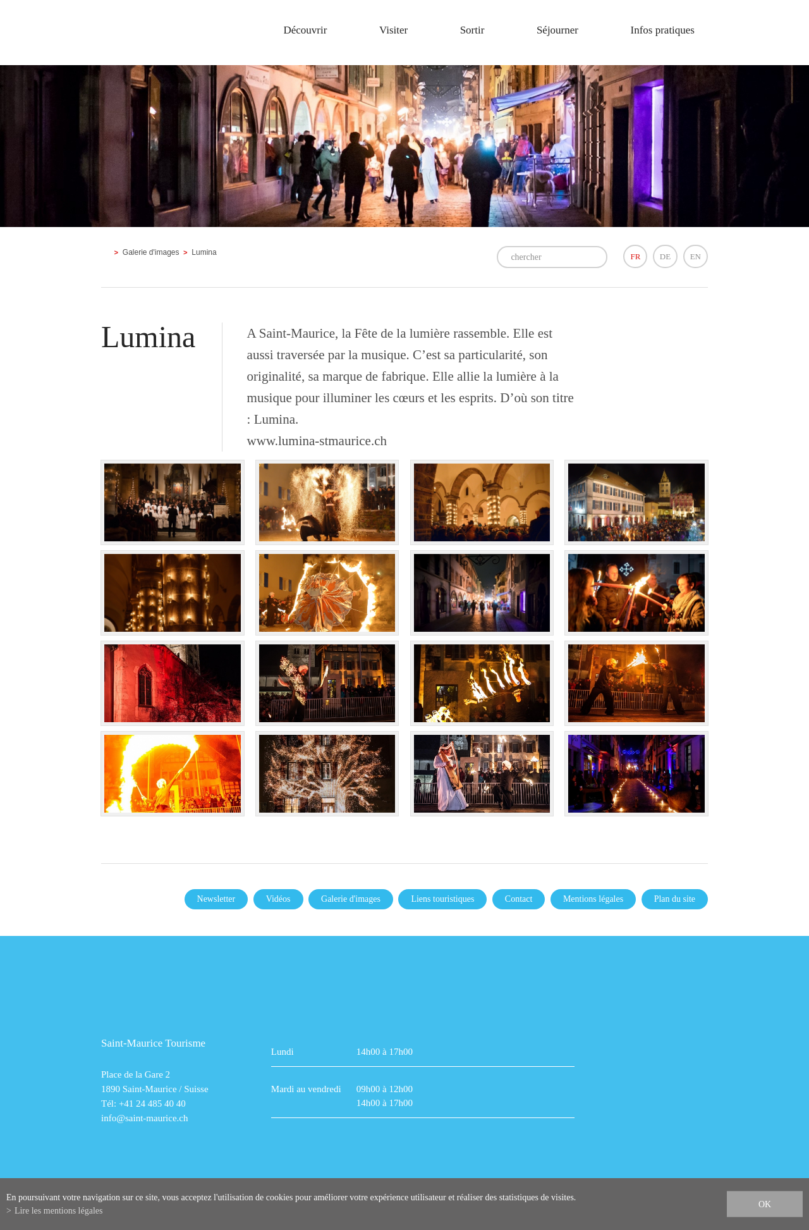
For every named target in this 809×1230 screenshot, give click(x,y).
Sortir (472, 30)
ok (764, 1204)
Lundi (282, 1052)
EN (695, 256)
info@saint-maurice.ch (144, 1118)
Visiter (393, 30)
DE (665, 256)
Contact (519, 899)
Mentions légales (593, 899)
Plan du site (674, 899)
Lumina (204, 252)
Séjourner (557, 30)
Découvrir (305, 30)
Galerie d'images (151, 252)
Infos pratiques (662, 30)
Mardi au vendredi (306, 1089)
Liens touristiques (442, 899)
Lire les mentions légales (59, 1210)
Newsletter (216, 899)
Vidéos (278, 899)
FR (635, 256)
